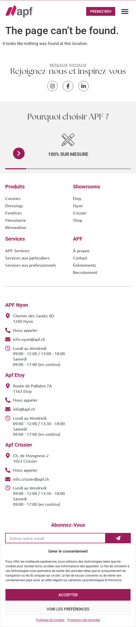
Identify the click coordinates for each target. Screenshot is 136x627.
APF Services (17, 250)
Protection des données (83, 620)
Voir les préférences (68, 609)
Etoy (77, 198)
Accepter (68, 595)
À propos (81, 250)
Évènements (84, 264)
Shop (77, 220)
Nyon (78, 205)
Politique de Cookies (50, 620)
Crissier (80, 212)
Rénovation (15, 227)
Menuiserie (15, 220)
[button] (125, 11)
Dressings (14, 205)
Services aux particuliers (27, 257)
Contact (80, 257)
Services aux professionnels (30, 264)
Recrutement (85, 272)
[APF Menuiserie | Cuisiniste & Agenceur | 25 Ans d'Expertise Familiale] (18, 11)
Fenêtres (13, 212)
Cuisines (13, 198)
